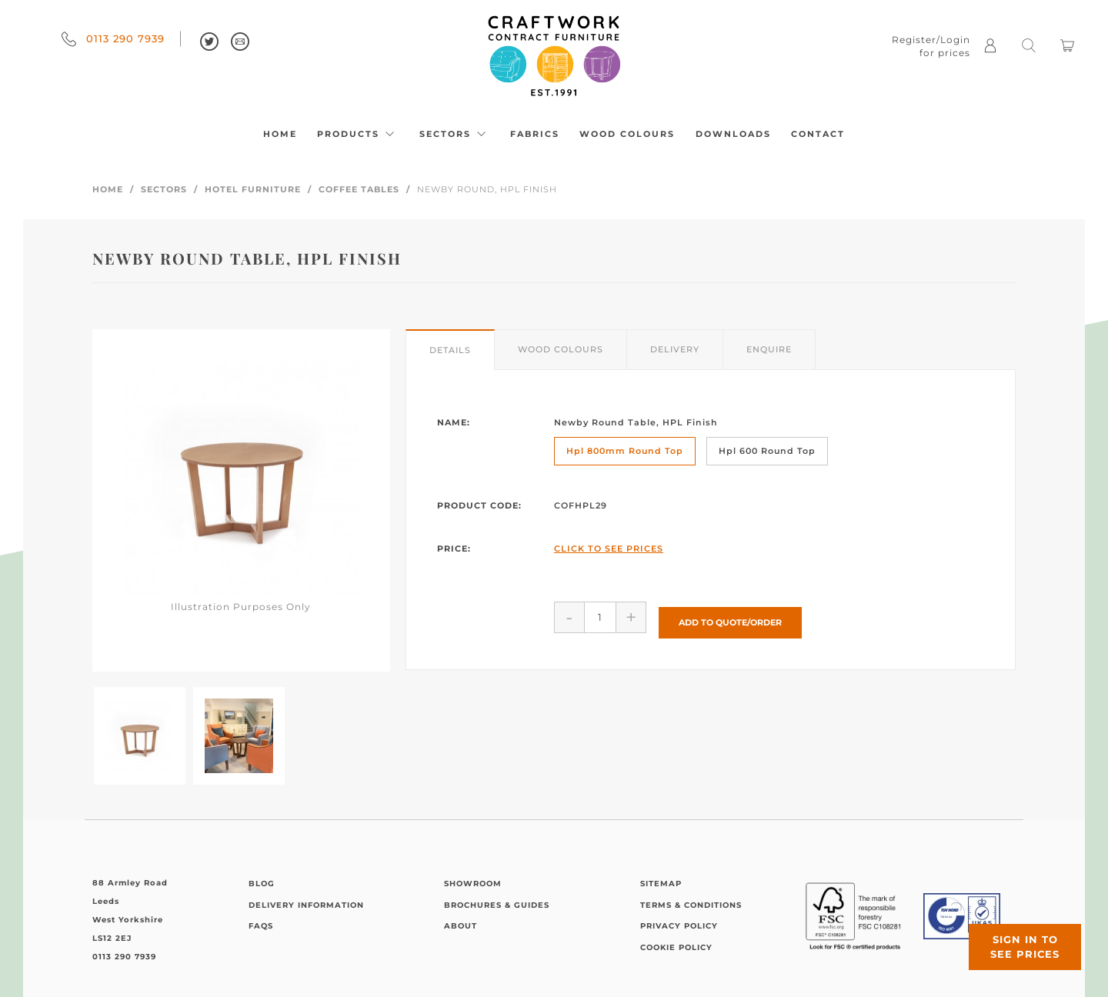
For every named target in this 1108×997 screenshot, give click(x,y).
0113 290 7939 (113, 38)
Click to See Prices (608, 548)
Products (358, 133)
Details (450, 350)
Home (280, 133)
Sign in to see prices (1016, 937)
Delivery (674, 349)
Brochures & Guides (496, 905)
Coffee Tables (359, 189)
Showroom (473, 884)
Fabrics (534, 133)
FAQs (261, 926)
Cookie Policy (676, 947)
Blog (262, 884)
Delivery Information (306, 905)
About (460, 926)
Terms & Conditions (691, 905)
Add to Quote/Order (730, 616)
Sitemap (661, 884)
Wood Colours (627, 133)
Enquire (769, 349)
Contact (818, 133)
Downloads (733, 133)
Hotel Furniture (253, 189)
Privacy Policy (679, 926)
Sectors (454, 133)
